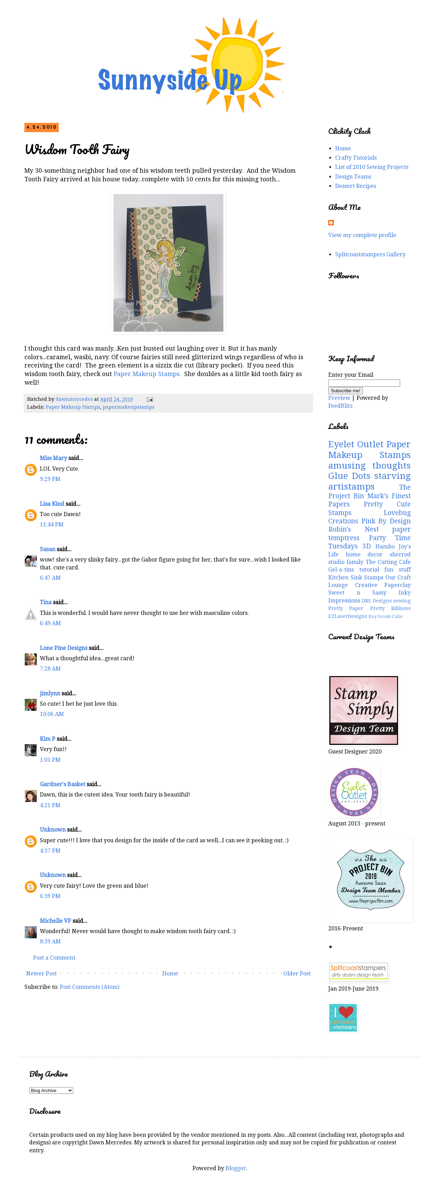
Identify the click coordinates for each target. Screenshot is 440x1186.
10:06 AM (52, 714)
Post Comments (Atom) (89, 987)
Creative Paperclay (383, 585)
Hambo (385, 546)
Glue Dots (349, 476)
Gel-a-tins (341, 569)
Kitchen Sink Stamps (355, 577)
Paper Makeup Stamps (73, 407)
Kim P (47, 739)
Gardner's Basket (62, 784)
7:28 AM (50, 668)
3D (366, 546)
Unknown (53, 829)
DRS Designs (377, 600)
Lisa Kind (52, 504)
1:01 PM (50, 760)
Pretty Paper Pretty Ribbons (369, 608)
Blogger (236, 1168)
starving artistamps (369, 481)
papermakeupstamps (129, 407)
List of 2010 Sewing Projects (371, 167)
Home (170, 973)
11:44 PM (52, 524)
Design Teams (353, 176)
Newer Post (41, 973)
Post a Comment (54, 957)
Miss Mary (53, 458)
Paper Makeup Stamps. (147, 374)
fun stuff (397, 569)
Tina (46, 602)
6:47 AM (50, 578)
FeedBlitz (340, 406)
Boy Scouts (379, 616)
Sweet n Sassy (357, 592)
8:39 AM (50, 941)
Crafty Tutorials (356, 157)
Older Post (297, 973)
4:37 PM (50, 850)
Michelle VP (55, 921)
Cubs (397, 616)
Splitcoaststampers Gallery (370, 254)
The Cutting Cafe (388, 562)
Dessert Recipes (355, 186)
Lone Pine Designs (63, 648)
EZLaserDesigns (347, 616)
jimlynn (50, 693)
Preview (339, 398)
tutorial (369, 569)
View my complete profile (362, 235)
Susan (47, 549)
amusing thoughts (369, 465)
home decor (364, 554)
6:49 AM (50, 623)
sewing (402, 600)
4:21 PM (50, 805)
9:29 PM (50, 479)
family (354, 562)
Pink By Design (386, 521)
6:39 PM (50, 896)
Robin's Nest (353, 529)
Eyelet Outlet (356, 444)
